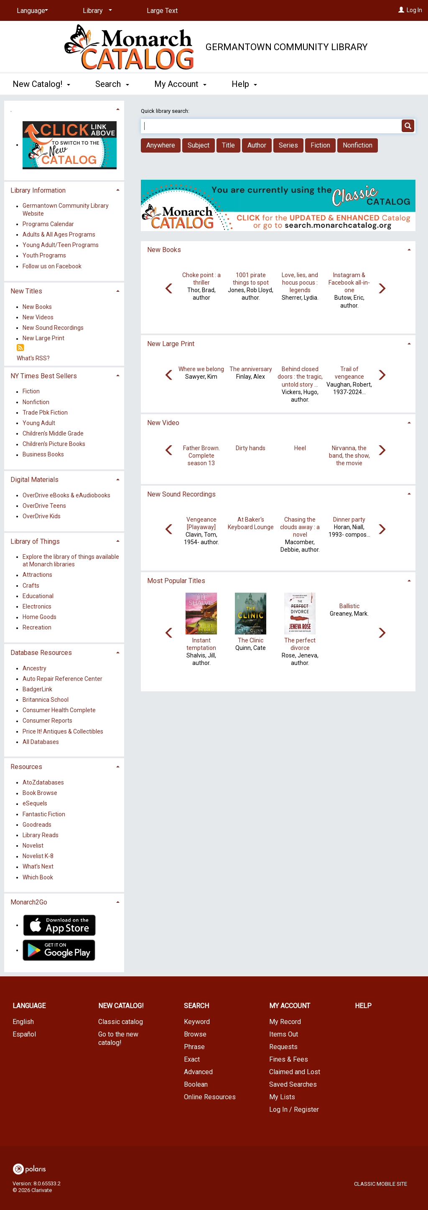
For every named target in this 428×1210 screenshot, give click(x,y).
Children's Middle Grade (53, 433)
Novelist (33, 845)
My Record (285, 1022)
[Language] (31, 11)
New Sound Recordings (53, 327)
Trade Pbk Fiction (45, 412)
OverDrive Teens (44, 505)
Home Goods (39, 617)
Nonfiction (357, 145)
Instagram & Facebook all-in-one (349, 282)
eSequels (35, 803)
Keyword (197, 1022)
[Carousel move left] (169, 289)
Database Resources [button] (41, 653)
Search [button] (112, 84)
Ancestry (34, 668)
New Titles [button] (26, 291)
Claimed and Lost (294, 1072)
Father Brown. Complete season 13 (201, 455)
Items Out (283, 1034)
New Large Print (43, 338)
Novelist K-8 (38, 856)
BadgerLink (37, 689)
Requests (283, 1047)
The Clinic (250, 640)
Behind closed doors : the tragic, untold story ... (300, 376)
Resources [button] (26, 767)
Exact (192, 1059)
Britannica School (46, 699)
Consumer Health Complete (59, 710)
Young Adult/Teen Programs (61, 245)
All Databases (41, 742)
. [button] (11, 109)
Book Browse (40, 793)
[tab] (278, 248)
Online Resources (210, 1097)
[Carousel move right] (381, 289)
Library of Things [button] (35, 541)
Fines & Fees (288, 1059)
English (23, 1022)
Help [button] (244, 84)
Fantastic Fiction (44, 814)
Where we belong (201, 369)
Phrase (194, 1047)
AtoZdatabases (43, 782)
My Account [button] (180, 84)
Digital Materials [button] (34, 480)
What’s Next (38, 867)
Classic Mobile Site (380, 1184)
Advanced (198, 1072)
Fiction (320, 145)
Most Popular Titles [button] (176, 581)
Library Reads (41, 835)
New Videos (38, 317)
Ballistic (349, 606)
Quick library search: (166, 111)
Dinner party (349, 519)
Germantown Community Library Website (66, 210)
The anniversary (250, 369)
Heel (300, 448)
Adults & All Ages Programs (59, 234)
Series (288, 145)
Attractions (37, 575)
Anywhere (160, 145)
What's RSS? (33, 358)
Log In (414, 10)
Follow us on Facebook (52, 266)
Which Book (38, 877)
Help (363, 1006)
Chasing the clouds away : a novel (300, 527)
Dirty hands (250, 448)
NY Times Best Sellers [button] (43, 376)
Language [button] (29, 1006)
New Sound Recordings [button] (181, 494)
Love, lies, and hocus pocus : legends (300, 282)
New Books (37, 306)
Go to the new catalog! (118, 1038)
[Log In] (401, 10)
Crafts (31, 585)
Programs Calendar (48, 224)
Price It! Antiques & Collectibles (63, 731)
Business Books (43, 454)
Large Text (162, 11)
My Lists (282, 1097)
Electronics (37, 606)
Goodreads (37, 824)
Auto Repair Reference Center (62, 678)
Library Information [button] (38, 190)
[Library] (96, 11)
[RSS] (20, 348)
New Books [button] (164, 250)
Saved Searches (293, 1084)
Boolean (196, 1084)
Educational (38, 596)
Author (256, 145)
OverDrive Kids (42, 516)
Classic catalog (120, 1022)
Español (24, 1034)
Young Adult (39, 423)
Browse (195, 1034)
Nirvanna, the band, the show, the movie (349, 455)
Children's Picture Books (54, 444)
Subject (198, 145)
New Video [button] (163, 423)
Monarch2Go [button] (28, 902)
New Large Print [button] (170, 344)
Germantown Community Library (287, 47)
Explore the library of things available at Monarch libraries (71, 560)
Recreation (37, 627)
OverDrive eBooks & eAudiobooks (66, 495)
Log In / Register (294, 1109)
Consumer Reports (47, 721)
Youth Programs (44, 255)
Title (228, 145)
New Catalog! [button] (41, 84)
